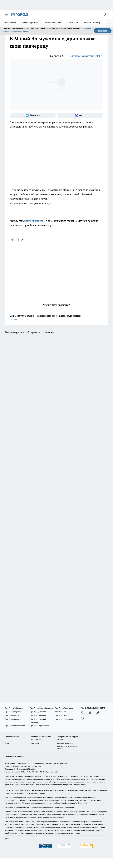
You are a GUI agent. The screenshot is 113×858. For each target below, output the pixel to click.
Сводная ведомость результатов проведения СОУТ (67, 746)
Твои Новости (60, 712)
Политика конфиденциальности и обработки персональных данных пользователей (39, 807)
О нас (7, 743)
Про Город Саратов (13, 719)
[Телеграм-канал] (33, 115)
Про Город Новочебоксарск (41, 708)
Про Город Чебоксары (14, 708)
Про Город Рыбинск (38, 715)
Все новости (10, 22)
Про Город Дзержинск (64, 719)
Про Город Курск (12, 715)
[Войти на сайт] (106, 15)
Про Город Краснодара (39, 725)
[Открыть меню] (6, 15)
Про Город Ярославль (64, 708)
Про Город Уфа (61, 715)
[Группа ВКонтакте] (82, 712)
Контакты (35, 743)
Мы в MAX (73, 22)
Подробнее (82, 803)
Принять (102, 30)
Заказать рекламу (92, 22)
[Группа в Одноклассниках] (90, 712)
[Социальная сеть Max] (80, 115)
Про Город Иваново (38, 712)
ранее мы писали (34, 220)
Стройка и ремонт (29, 22)
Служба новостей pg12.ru (86, 56)
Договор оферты (12, 736)
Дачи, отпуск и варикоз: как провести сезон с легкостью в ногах (56, 317)
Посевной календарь (53, 22)
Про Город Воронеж (13, 712)
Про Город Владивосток (15, 725)
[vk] (13, 240)
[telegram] (23, 240)
